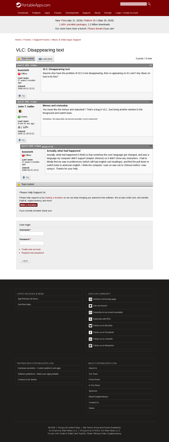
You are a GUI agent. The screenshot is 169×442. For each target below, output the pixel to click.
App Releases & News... (28, 299)
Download (23, 13)
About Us (93, 368)
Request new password (33, 253)
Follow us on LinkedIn (101, 339)
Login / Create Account (127, 13)
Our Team (93, 374)
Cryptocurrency (114, 433)
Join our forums (98, 306)
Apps (47, 13)
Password (25, 239)
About (97, 13)
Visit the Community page (102, 299)
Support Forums (42, 39)
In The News (94, 385)
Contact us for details (27, 379)
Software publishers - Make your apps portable (38, 374)
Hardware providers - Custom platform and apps (39, 368)
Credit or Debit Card (68, 433)
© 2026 (51, 427)
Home (18, 39)
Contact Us (94, 402)
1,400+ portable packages (73, 24)
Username (25, 230)
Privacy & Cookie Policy (69, 427)
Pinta (64, 20)
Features (36, 13)
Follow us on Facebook (101, 332)
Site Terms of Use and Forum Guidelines (102, 427)
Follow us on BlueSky (100, 325)
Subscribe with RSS (100, 319)
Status (91, 408)
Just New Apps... (25, 304)
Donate (107, 13)
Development (72, 13)
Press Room (94, 379)
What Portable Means (98, 397)
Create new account (31, 249)
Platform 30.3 (91, 20)
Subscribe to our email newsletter (106, 312)
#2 (151, 102)
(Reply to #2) (47, 147)
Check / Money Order (96, 433)
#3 (151, 146)
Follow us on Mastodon (101, 345)
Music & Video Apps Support (66, 39)
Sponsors (93, 391)
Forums (58, 13)
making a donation (54, 197)
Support (86, 13)
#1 (151, 65)
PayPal (82, 433)
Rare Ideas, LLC (69, 430)
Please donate (95, 28)
